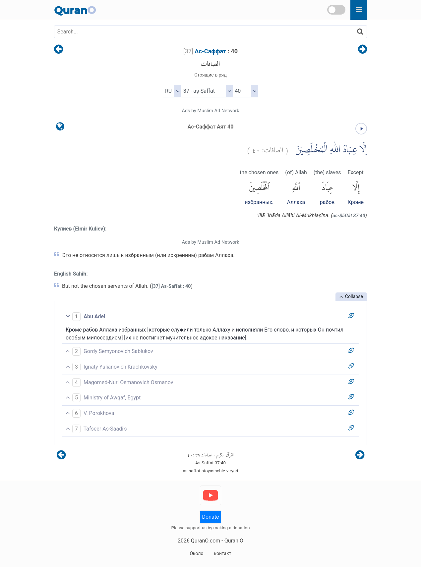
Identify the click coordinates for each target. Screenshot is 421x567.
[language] (60, 128)
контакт (222, 553)
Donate (210, 517)
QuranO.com (205, 541)
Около (196, 553)
